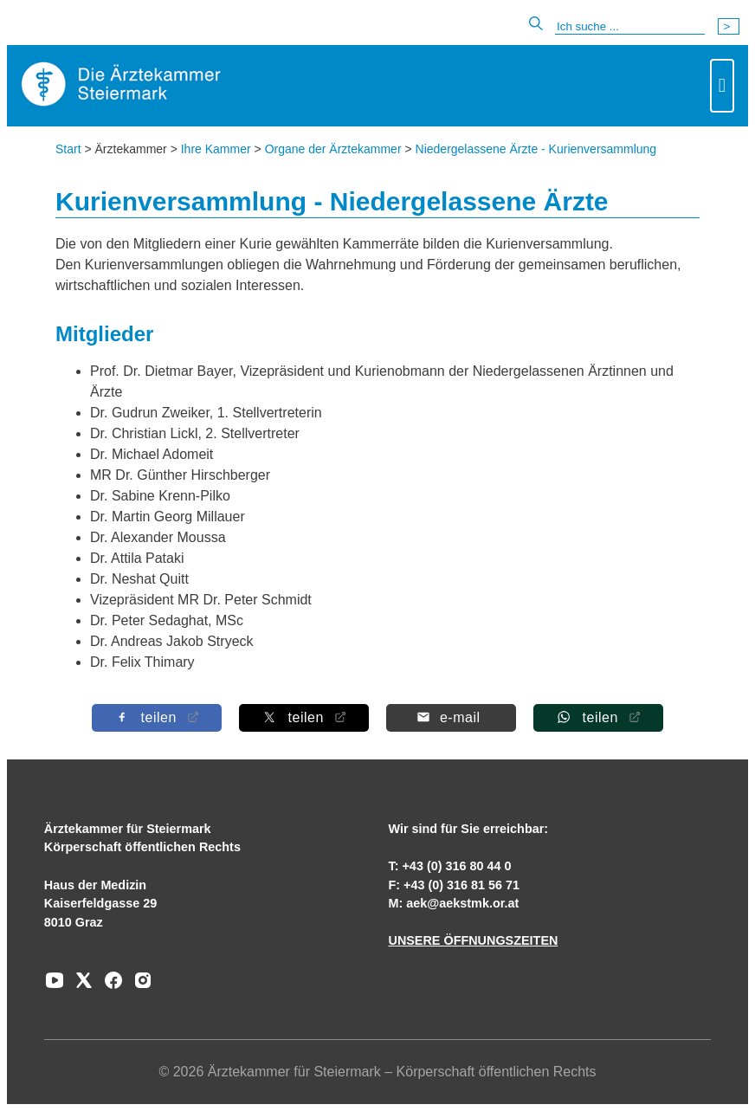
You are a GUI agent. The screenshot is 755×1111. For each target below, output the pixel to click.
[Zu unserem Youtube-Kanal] (54, 986)
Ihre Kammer (216, 149)
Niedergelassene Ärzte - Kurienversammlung (536, 149)
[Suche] (630, 27)
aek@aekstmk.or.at (462, 903)
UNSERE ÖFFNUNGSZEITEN (473, 940)
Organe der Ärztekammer (333, 149)
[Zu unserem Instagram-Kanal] (138, 986)
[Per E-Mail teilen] (451, 717)
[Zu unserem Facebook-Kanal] (109, 986)
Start (68, 149)
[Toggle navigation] (722, 86)
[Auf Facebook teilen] (156, 717)
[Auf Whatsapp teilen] (598, 717)
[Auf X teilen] (303, 717)
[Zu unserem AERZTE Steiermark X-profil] (79, 986)
